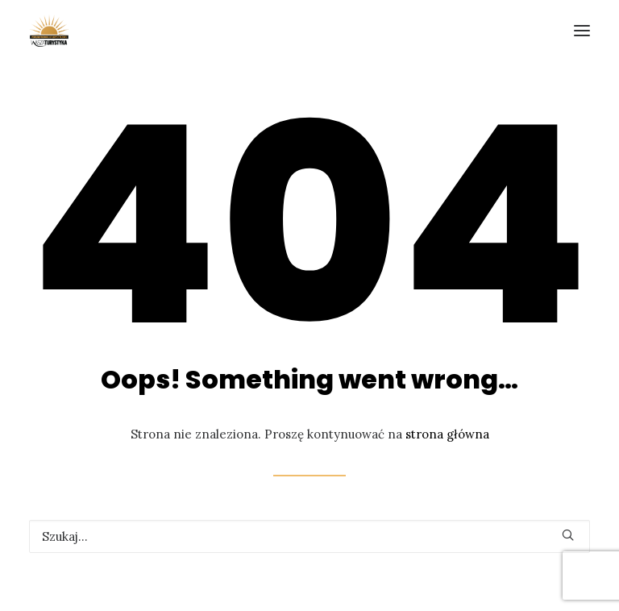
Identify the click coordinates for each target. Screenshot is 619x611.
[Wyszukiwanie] (309, 536)
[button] (568, 535)
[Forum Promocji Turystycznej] (49, 31)
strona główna (447, 434)
